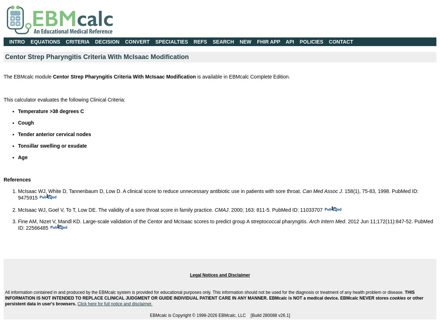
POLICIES (311, 42)
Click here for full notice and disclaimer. (114, 303)
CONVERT (137, 42)
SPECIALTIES (171, 42)
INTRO (17, 42)
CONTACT (341, 42)
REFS (200, 42)
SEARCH (223, 42)
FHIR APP (268, 42)
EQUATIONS (45, 42)
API (290, 42)
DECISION (107, 42)
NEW (246, 42)
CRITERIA (78, 42)
